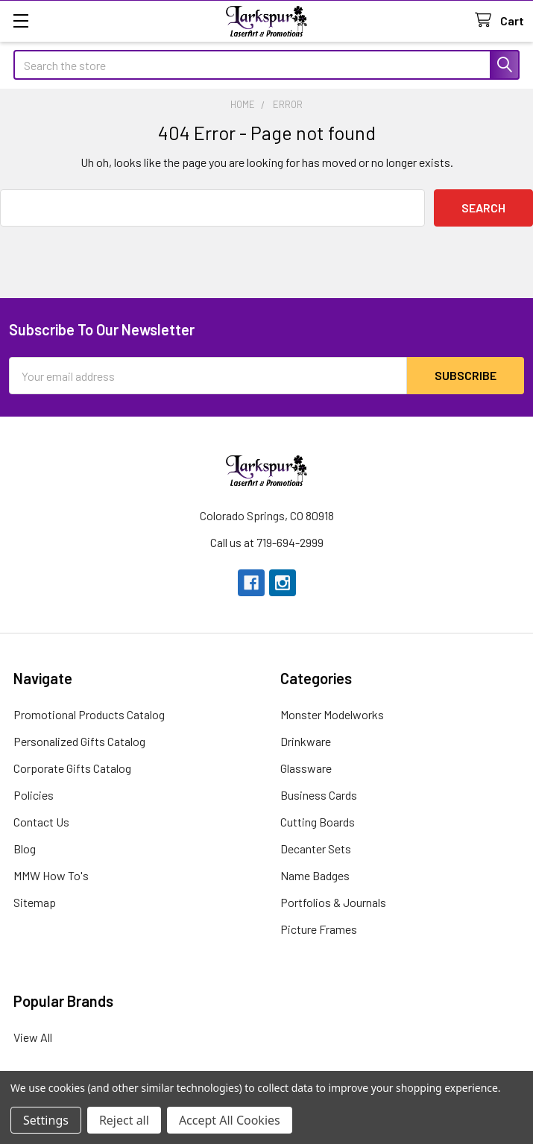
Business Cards (318, 795)
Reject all (124, 1120)
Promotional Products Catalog (89, 714)
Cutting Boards (317, 822)
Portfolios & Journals (333, 902)
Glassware (306, 768)
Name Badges (315, 875)
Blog (24, 848)
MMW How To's (51, 875)
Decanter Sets (315, 848)
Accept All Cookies (229, 1120)
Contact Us (41, 822)
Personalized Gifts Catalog (79, 741)
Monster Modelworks (332, 714)
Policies (33, 795)
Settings (46, 1120)
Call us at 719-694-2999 (267, 542)
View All (32, 1037)
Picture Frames (318, 929)
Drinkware (305, 741)
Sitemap (34, 902)
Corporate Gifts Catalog (72, 768)
